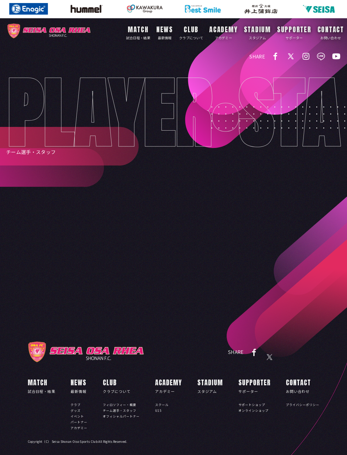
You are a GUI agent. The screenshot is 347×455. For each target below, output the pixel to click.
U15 (158, 410)
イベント (77, 416)
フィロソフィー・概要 (119, 404)
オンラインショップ (253, 410)
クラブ (76, 404)
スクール (161, 404)
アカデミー (79, 427)
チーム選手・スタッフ (119, 410)
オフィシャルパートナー (121, 416)
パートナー (79, 422)
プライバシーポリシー (302, 404)
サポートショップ (251, 404)
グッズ (76, 410)
